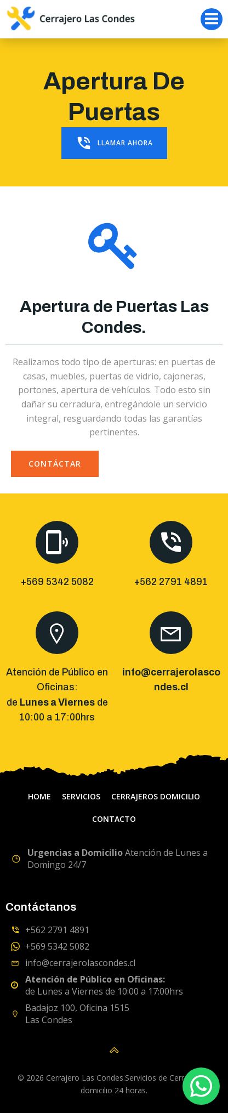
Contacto (114, 819)
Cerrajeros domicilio (155, 796)
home (39, 796)
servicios (81, 796)
